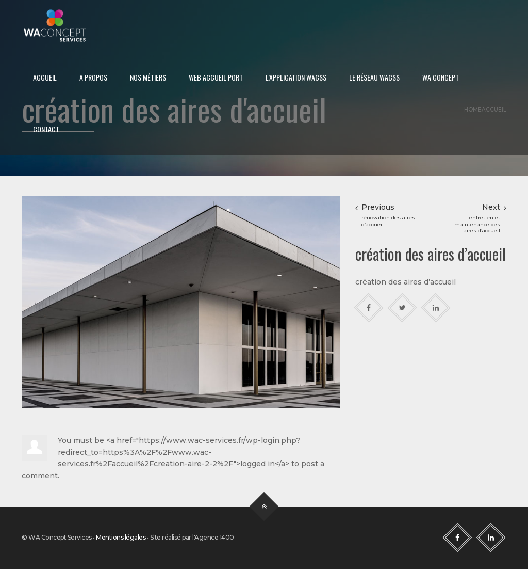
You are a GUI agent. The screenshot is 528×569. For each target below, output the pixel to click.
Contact (46, 128)
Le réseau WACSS (374, 77)
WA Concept (440, 77)
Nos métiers (148, 77)
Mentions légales (120, 537)
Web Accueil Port (216, 77)
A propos (93, 77)
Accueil (45, 77)
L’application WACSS (296, 77)
